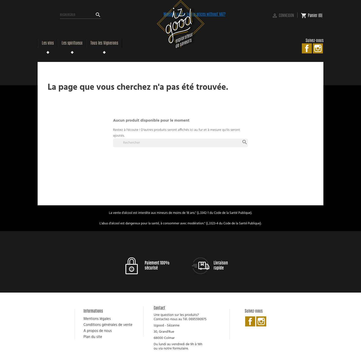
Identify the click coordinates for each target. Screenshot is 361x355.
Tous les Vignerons (104, 43)
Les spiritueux (72, 43)
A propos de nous (97, 331)
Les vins (48, 43)
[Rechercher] (80, 15)
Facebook (307, 48)
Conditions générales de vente (107, 325)
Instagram (318, 48)
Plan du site (92, 337)
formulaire (180, 348)
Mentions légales (97, 319)
